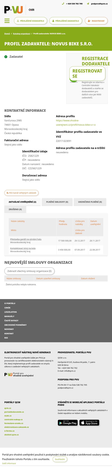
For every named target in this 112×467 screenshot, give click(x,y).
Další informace (9, 463)
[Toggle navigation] (7, 20)
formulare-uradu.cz (13, 423)
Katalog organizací (21, 33)
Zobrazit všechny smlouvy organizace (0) (29, 271)
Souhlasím (60, 459)
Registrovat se (87, 73)
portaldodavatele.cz (14, 412)
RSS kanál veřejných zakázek (22, 192)
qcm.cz (7, 408)
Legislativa (10, 312)
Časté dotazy (11, 320)
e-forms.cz (9, 431)
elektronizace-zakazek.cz (16, 427)
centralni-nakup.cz (13, 419)
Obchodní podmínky (15, 325)
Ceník (7, 307)
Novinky (9, 329)
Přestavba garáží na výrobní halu (25, 239)
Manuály (9, 316)
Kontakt (9, 333)
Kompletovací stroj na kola (22, 248)
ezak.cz (8, 415)
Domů (7, 33)
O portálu (9, 303)
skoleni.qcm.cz (11, 434)
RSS (6, 337)
